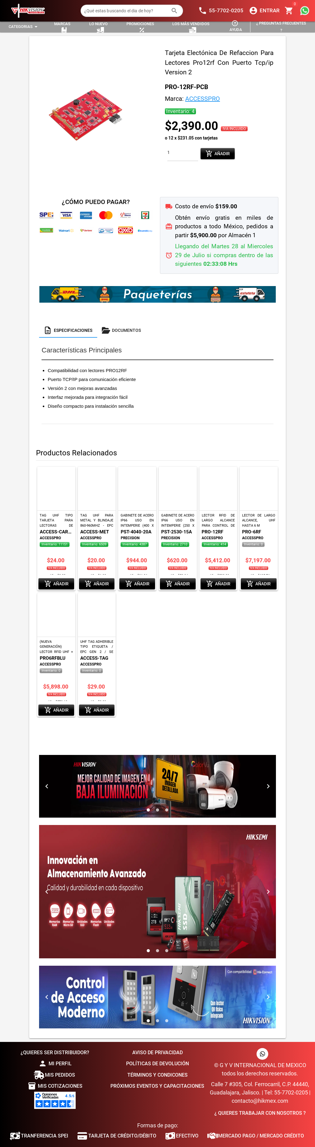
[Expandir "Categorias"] (24, 27)
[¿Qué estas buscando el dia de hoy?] (125, 11)
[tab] (68, 330)
